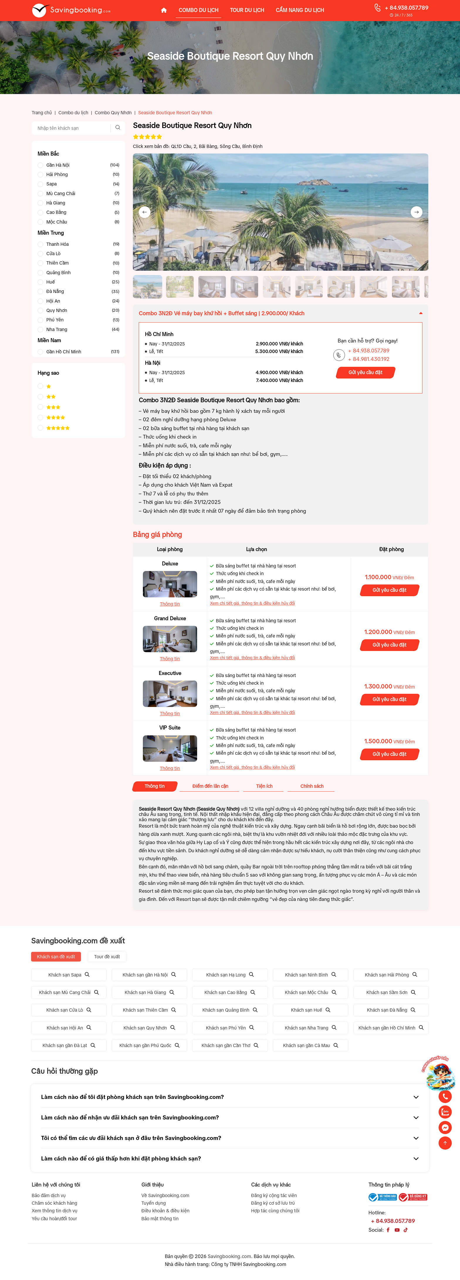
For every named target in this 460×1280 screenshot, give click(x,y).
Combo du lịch (73, 112)
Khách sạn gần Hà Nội (149, 974)
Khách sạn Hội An (69, 1027)
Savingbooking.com (229, 1256)
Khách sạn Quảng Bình (230, 1010)
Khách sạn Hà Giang (149, 992)
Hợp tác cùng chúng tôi (275, 1210)
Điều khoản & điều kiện (165, 1210)
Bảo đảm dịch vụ (49, 1195)
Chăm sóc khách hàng (54, 1203)
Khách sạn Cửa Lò (68, 1010)
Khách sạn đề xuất (56, 956)
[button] (147, 287)
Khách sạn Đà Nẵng (391, 1010)
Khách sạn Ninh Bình (310, 974)
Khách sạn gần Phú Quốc (149, 1045)
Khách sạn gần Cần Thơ (230, 1045)
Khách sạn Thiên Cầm (149, 1010)
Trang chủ (42, 112)
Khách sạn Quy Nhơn (149, 1027)
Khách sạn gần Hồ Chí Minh (391, 1027)
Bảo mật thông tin (160, 1218)
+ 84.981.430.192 (369, 359)
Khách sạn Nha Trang (310, 1027)
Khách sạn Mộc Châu (310, 992)
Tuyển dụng (153, 1203)
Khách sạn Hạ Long (230, 974)
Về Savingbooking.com (165, 1195)
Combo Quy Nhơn (113, 112)
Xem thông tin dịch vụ (54, 1210)
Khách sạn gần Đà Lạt (69, 1045)
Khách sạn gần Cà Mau (310, 1045)
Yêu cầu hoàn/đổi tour (54, 1218)
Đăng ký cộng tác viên (274, 1195)
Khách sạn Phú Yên (230, 1027)
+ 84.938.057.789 (406, 8)
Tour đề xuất (107, 956)
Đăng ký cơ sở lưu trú (273, 1203)
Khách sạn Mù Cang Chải (69, 992)
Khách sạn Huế (310, 1010)
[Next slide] (416, 212)
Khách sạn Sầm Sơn (391, 992)
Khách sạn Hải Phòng (391, 974)
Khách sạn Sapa (68, 974)
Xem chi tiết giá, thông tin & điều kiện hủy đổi (252, 603)
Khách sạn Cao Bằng (229, 992)
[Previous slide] (144, 212)
